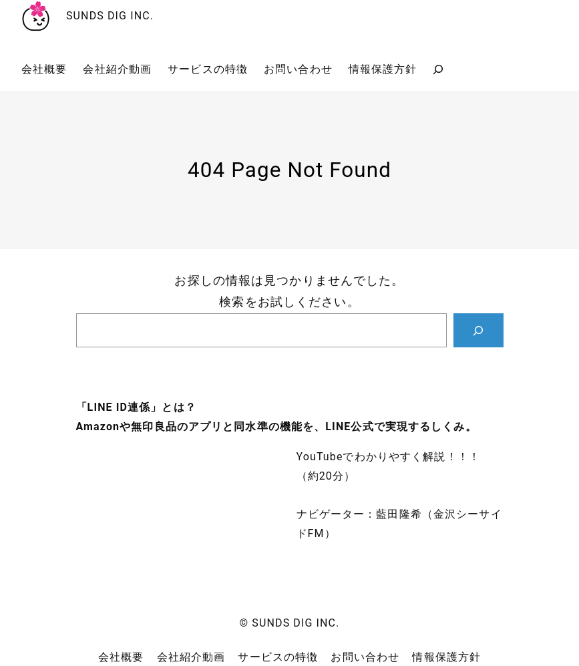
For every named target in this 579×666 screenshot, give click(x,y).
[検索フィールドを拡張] (438, 69)
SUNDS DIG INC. (110, 15)
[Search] (478, 330)
